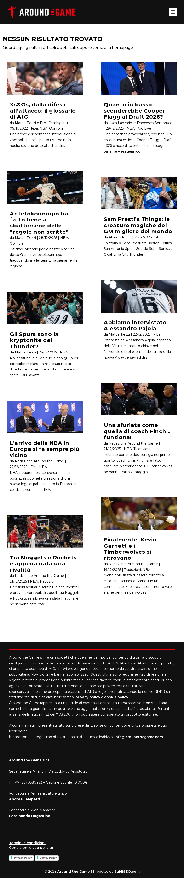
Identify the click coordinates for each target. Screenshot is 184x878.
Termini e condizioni (27, 843)
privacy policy (87, 697)
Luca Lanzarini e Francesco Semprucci (141, 123)
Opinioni (56, 128)
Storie (160, 237)
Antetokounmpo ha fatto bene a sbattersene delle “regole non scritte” (39, 222)
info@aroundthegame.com (139, 737)
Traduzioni (48, 581)
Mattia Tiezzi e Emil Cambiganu (41, 123)
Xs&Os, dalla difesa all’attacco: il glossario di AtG (43, 110)
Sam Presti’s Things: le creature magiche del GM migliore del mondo (138, 225)
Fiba (34, 128)
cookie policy (116, 697)
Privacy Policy (23, 857)
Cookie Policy (48, 857)
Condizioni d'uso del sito (31, 847)
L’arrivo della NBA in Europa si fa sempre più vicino (45, 449)
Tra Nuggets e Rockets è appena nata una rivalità (43, 563)
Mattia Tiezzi (25, 238)
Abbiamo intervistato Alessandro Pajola (135, 325)
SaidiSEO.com (127, 871)
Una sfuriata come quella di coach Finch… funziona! (137, 431)
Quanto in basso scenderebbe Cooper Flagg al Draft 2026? (134, 110)
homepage (122, 47)
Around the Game (73, 871)
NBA (43, 128)
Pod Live (143, 128)
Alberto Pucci (120, 237)
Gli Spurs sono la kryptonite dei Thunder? (34, 340)
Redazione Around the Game (39, 461)
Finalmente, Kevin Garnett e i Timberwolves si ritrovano (130, 548)
